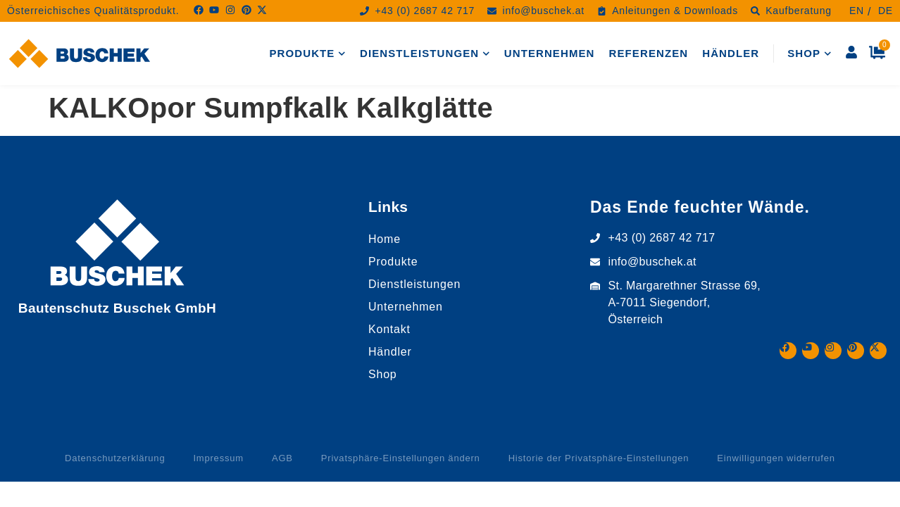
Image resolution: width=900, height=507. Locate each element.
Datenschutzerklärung (115, 458)
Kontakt (389, 329)
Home (384, 239)
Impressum (218, 458)
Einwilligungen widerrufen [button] (776, 458)
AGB (282, 458)
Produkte (308, 54)
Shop (809, 54)
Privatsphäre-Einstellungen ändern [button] (400, 458)
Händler (730, 53)
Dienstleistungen (425, 54)
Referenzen (649, 53)
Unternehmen (549, 53)
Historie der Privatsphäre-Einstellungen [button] (598, 458)
